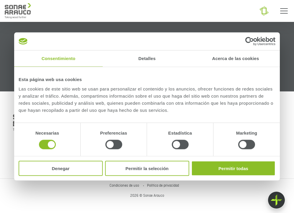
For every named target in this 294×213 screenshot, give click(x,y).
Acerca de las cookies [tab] (235, 58)
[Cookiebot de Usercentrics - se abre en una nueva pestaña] (249, 41)
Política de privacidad (163, 185)
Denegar (60, 168)
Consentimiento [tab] (59, 58)
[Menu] (284, 11)
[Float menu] (276, 200)
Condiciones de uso (125, 185)
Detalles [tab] (147, 58)
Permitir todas (233, 168)
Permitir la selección (147, 168)
